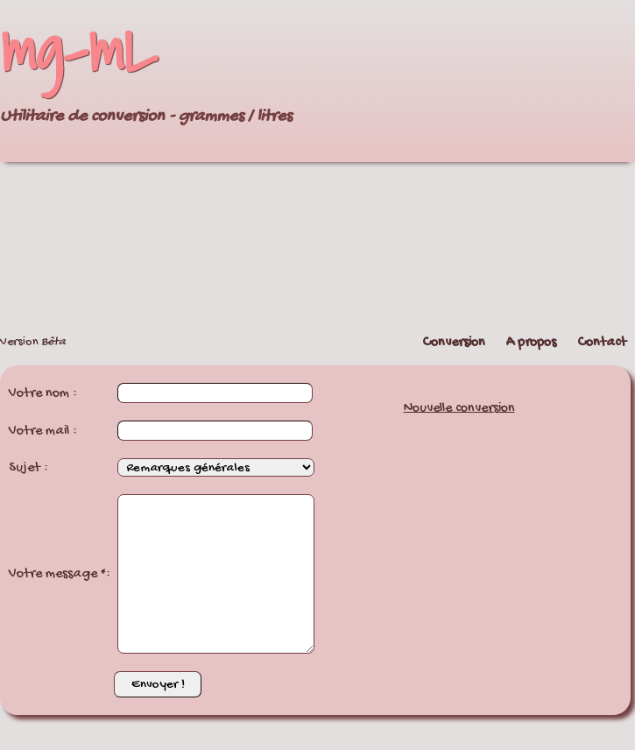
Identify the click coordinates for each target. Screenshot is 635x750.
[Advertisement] (456, 164)
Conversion (453, 343)
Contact (601, 343)
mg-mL (78, 49)
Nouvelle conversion (459, 408)
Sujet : (28, 468)
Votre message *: (59, 574)
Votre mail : (43, 431)
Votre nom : (43, 394)
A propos (531, 343)
